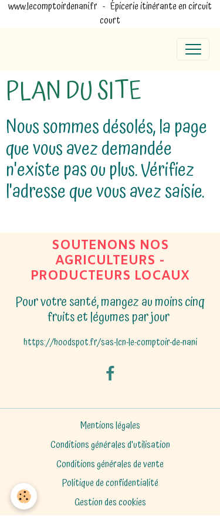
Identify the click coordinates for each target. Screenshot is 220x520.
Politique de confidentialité (110, 483)
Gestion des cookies (110, 503)
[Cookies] (24, 496)
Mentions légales (110, 426)
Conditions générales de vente (110, 464)
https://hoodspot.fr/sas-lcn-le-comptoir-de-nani (110, 342)
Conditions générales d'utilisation (110, 445)
